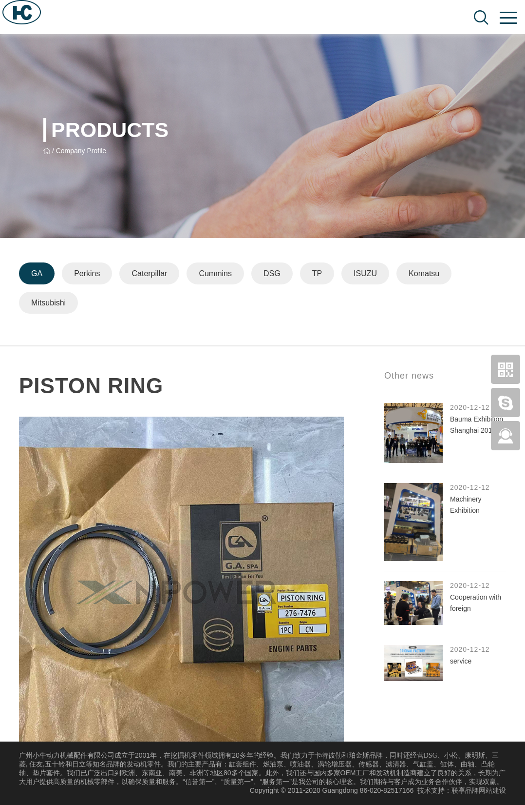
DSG (272, 273)
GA (36, 273)
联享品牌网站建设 (478, 790)
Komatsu (424, 273)
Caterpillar (149, 273)
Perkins (87, 273)
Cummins (215, 273)
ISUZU (365, 273)
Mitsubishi (48, 303)
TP (317, 273)
